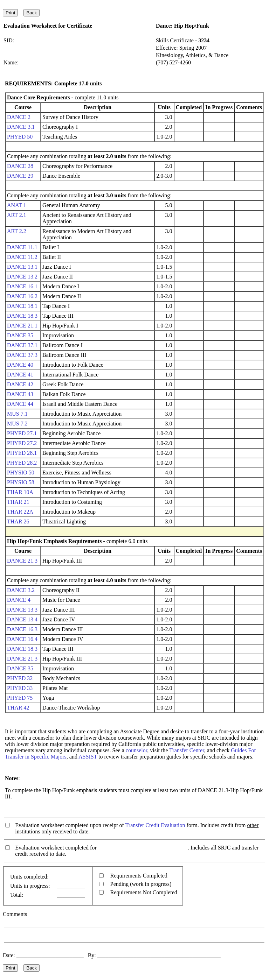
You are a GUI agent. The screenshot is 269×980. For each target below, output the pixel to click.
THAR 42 (18, 708)
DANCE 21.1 (22, 326)
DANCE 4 (18, 600)
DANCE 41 (20, 375)
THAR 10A (20, 492)
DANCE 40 (20, 365)
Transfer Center (186, 750)
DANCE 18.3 (22, 316)
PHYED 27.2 (22, 443)
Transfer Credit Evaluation (155, 825)
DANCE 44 (20, 404)
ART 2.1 (16, 215)
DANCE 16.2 (22, 296)
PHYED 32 (20, 678)
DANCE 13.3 (22, 610)
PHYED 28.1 (22, 453)
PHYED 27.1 (22, 433)
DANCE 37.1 (22, 345)
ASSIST (87, 757)
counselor (136, 750)
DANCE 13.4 (22, 619)
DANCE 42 (20, 384)
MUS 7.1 (17, 414)
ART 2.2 (16, 231)
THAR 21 (18, 502)
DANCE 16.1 (22, 286)
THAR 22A (20, 512)
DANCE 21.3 (22, 561)
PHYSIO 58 (20, 482)
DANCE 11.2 (22, 257)
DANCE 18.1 (22, 306)
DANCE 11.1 (22, 247)
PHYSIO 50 (20, 472)
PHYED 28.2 (22, 463)
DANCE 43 (20, 394)
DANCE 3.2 (21, 590)
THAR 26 (18, 521)
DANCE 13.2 (22, 277)
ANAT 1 (16, 205)
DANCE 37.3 (22, 355)
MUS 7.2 (17, 423)
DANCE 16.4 (22, 639)
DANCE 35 (20, 335)
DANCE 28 (20, 166)
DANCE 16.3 (22, 629)
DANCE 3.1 (21, 127)
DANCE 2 (18, 117)
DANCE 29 (20, 176)
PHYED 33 (20, 688)
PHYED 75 (20, 698)
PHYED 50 (20, 137)
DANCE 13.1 (22, 267)
